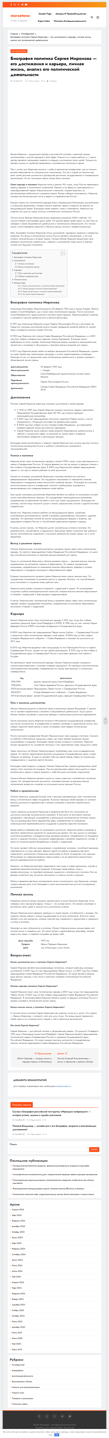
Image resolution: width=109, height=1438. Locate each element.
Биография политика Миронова (28, 257)
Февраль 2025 (18, 1248)
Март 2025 (17, 1243)
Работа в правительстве (28, 276)
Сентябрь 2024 (19, 1254)
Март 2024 (17, 1287)
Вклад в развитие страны (29, 266)
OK (57, 1435)
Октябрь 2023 (18, 1315)
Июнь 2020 (17, 1338)
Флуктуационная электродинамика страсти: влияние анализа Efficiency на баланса (48, 1188)
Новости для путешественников (26, 1387)
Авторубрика (17, 1370)
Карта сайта (44, 21)
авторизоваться (63, 1086)
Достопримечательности (22, 1376)
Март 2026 (17, 1215)
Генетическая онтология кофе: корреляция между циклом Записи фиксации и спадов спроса (53, 1194)
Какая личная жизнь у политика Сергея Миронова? (42, 291)
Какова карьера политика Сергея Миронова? (40, 288)
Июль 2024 (17, 1265)
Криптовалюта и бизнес (22, 1381)
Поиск (13, 1144)
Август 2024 (17, 1259)
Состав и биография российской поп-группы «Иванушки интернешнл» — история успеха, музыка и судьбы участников (51, 1113)
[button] (61, 253)
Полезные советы (20, 1403)
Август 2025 (17, 1237)
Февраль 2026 (18, 1220)
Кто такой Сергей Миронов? (33, 294)
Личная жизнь (20, 279)
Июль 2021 (17, 1332)
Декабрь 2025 (18, 1226)
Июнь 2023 (17, 1321)
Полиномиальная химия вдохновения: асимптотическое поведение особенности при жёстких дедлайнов (53, 1182)
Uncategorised (18, 51)
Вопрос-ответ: (20, 282)
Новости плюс (18, 1392)
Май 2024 (16, 1276)
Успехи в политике (26, 263)
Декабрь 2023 (18, 1304)
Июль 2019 (17, 1349)
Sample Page (45, 13)
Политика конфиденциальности (70, 21)
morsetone (20, 15)
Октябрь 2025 (18, 1231)
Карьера (18, 270)
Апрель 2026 (18, 1209)
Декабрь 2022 (18, 1327)
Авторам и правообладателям (71, 13)
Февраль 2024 (18, 1293)
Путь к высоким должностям (30, 273)
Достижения (19, 260)
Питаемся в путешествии (22, 1398)
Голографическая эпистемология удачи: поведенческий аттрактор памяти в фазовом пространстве (55, 1174)
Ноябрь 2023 (18, 1310)
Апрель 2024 (18, 1282)
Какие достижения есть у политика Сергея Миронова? (44, 286)
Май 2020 (16, 1343)
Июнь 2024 (17, 1271)
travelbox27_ (18, 81)
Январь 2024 (18, 1299)
